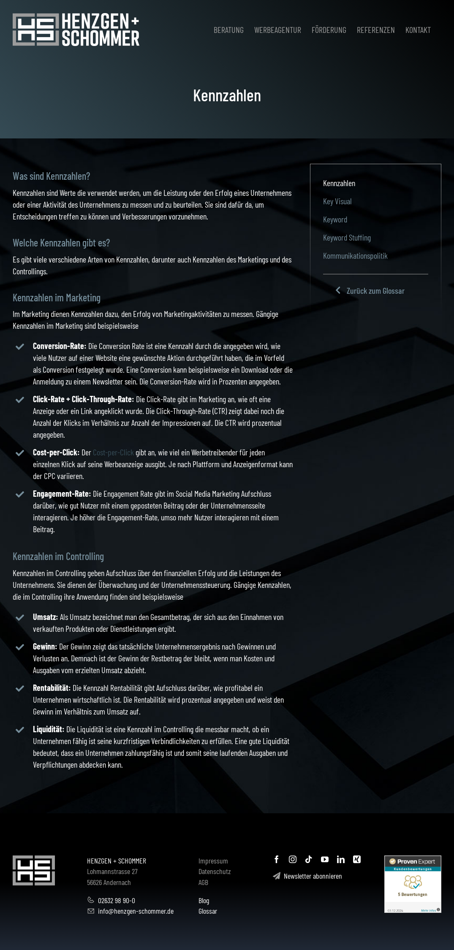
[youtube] (325, 859)
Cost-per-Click (113, 452)
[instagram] (292, 859)
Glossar (207, 910)
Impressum (213, 860)
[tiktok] (309, 859)
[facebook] (276, 859)
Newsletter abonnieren (307, 875)
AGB (203, 882)
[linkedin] (341, 859)
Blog (203, 900)
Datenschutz (214, 871)
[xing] (357, 859)
